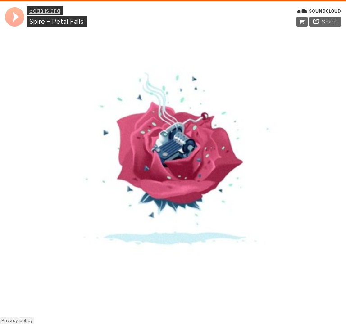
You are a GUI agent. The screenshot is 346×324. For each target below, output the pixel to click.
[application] (14, 17)
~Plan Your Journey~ (302, 22)
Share (329, 21)
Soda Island (44, 10)
